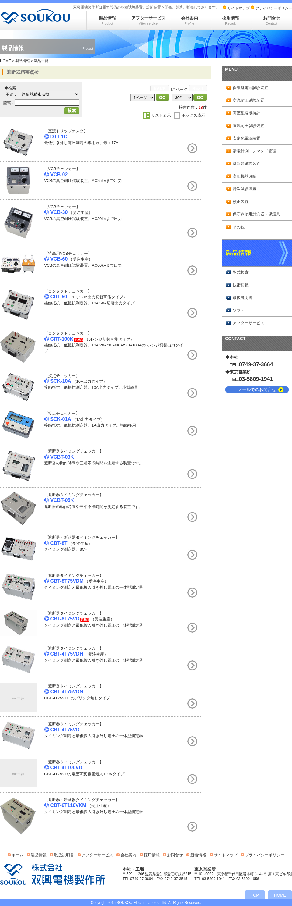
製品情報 (107, 20)
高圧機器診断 (244, 176)
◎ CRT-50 (55, 296)
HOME (5, 61)
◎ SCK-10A (57, 381)
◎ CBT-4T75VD (61, 729)
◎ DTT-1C (55, 136)
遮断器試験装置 (246, 163)
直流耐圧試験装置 (248, 125)
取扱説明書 (242, 297)
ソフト (239, 310)
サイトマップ (238, 8)
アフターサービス (148, 20)
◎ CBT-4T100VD (63, 767)
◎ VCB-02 (56, 174)
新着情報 (198, 855)
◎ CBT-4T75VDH (63, 653)
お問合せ (271, 20)
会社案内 (189, 20)
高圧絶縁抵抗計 (246, 113)
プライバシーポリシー (273, 8)
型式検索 (241, 272)
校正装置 (241, 201)
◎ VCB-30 (56, 212)
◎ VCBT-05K (59, 500)
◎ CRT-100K (58, 339)
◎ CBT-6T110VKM (65, 805)
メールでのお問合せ (257, 389)
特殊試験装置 (244, 189)
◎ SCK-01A (57, 419)
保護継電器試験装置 (250, 87)
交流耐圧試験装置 (248, 100)
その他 (239, 227)
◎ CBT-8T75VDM (64, 581)
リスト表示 (161, 115)
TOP (255, 895)
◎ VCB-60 (56, 258)
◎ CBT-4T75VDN (63, 691)
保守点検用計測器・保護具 (256, 214)
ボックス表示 (193, 115)
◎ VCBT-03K (59, 457)
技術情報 (241, 285)
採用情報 (230, 20)
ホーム (17, 855)
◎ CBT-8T (55, 543)
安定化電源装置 (246, 138)
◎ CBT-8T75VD (61, 618)
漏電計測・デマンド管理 (254, 151)
